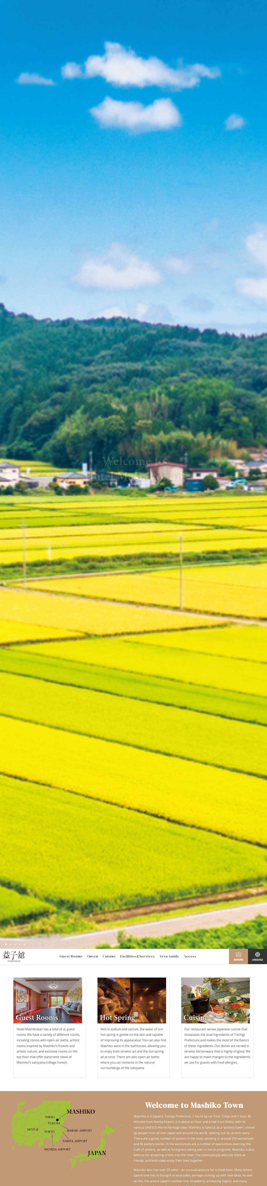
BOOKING (238, 956)
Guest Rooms (71, 956)
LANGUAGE (257, 956)
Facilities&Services (137, 956)
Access (190, 956)
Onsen (92, 956)
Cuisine (109, 956)
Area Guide (169, 956)
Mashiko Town (13, 956)
